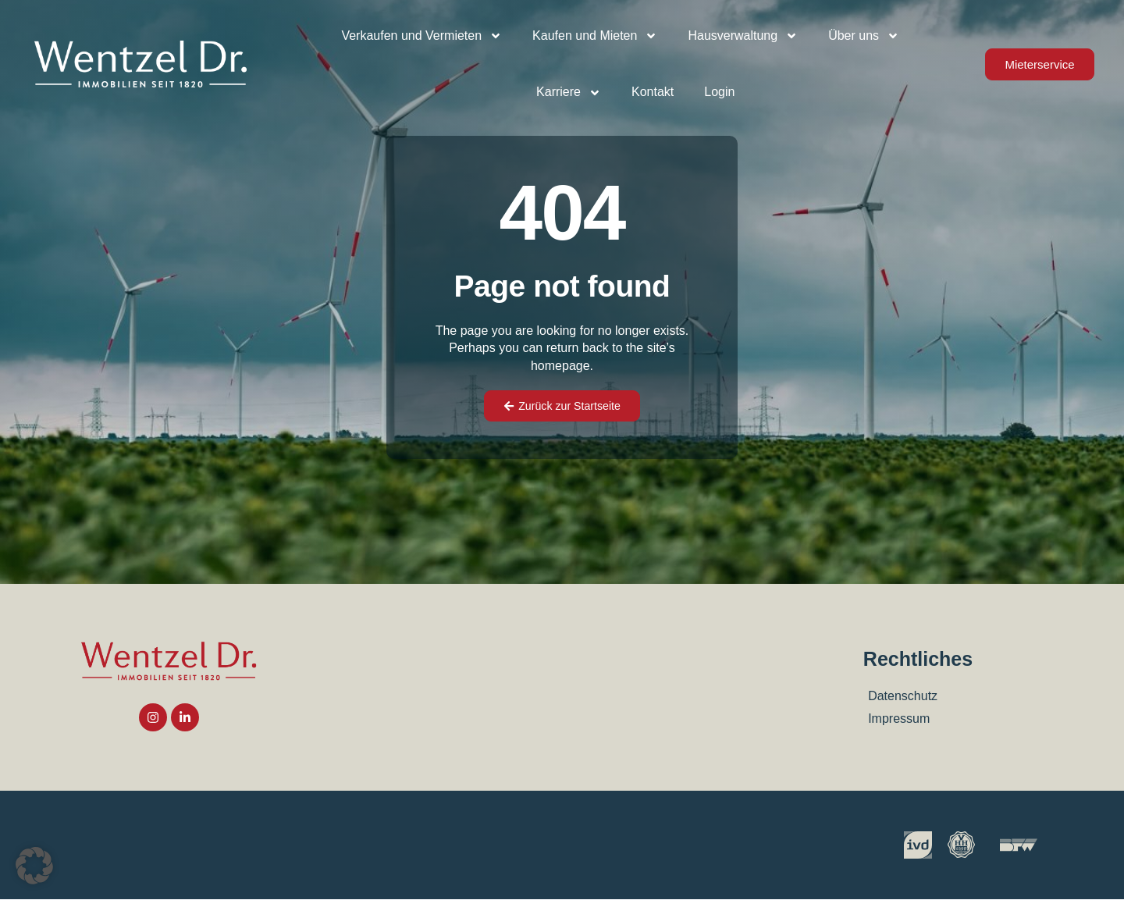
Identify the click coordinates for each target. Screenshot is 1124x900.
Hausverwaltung (743, 36)
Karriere (568, 93)
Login (719, 91)
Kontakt (652, 91)
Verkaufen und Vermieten (421, 36)
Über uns (863, 36)
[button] (34, 865)
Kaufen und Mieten (594, 36)
